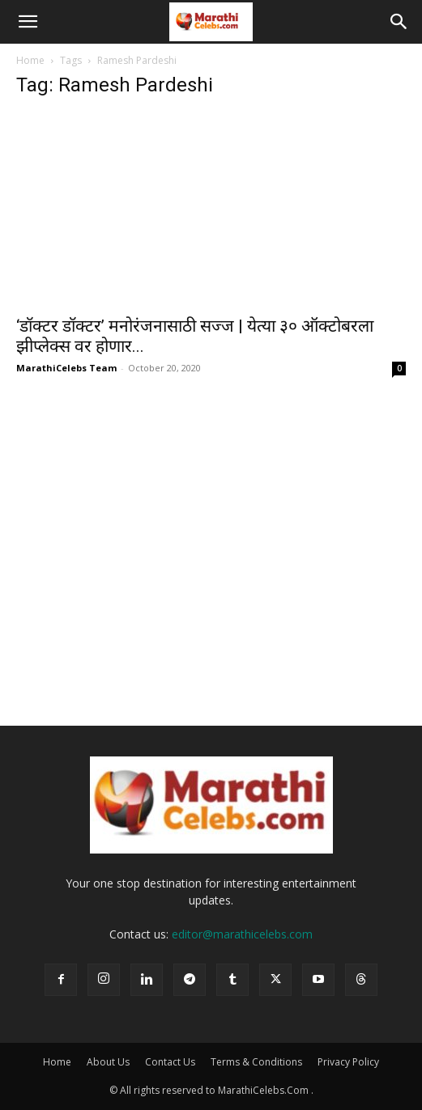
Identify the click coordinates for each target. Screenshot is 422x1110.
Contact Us (170, 1062)
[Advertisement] (211, 604)
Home (30, 60)
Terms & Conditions (256, 1062)
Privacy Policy (348, 1062)
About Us (108, 1062)
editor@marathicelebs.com (242, 934)
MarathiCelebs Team (66, 368)
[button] (27, 22)
